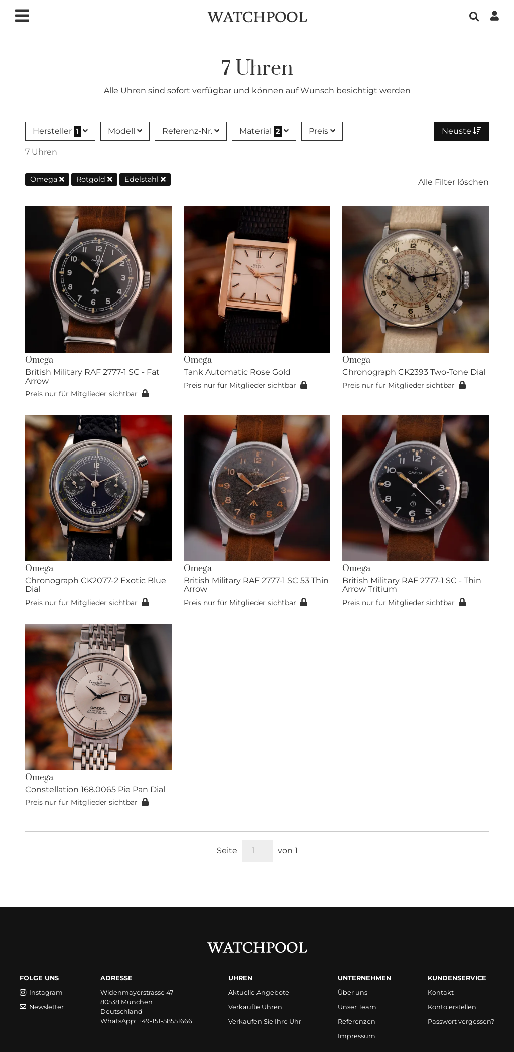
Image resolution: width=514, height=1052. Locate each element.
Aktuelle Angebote (258, 992)
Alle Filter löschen (453, 182)
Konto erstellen (452, 1007)
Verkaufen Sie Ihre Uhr (264, 1021)
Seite (227, 850)
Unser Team (357, 1007)
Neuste (461, 131)
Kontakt (441, 992)
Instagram (41, 992)
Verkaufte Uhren (255, 1007)
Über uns (352, 992)
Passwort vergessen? (461, 1021)
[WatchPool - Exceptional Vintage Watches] (257, 16)
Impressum (356, 1036)
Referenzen (356, 1021)
